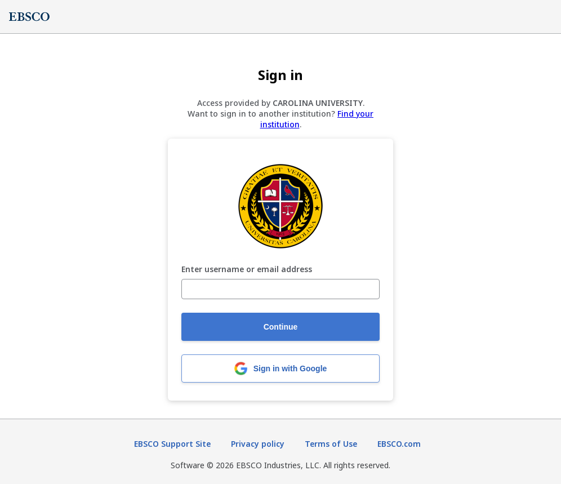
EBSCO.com (399, 443)
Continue (281, 326)
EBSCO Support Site (172, 443)
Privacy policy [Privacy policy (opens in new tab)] (257, 443)
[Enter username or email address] (280, 289)
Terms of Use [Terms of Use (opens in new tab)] (331, 443)
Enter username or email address (246, 269)
